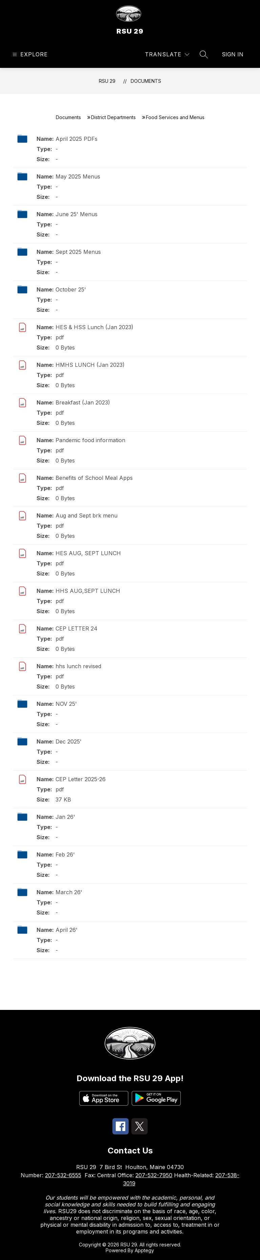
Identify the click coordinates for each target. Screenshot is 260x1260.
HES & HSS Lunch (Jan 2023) (94, 327)
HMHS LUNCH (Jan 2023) (90, 364)
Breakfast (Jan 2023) (83, 402)
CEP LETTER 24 (77, 628)
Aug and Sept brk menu (86, 515)
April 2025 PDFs (77, 138)
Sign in (232, 54)
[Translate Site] (167, 54)
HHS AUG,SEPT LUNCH (88, 590)
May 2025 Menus (78, 176)
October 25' (71, 289)
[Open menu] (29, 54)
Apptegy (144, 1250)
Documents (146, 81)
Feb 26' (65, 854)
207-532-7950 (153, 1175)
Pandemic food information (90, 440)
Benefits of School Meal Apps (94, 477)
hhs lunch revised (78, 666)
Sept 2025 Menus (78, 251)
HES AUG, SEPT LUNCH (88, 553)
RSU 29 (107, 81)
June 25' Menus (77, 214)
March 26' (69, 892)
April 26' (67, 929)
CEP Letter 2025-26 (81, 779)
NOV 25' (66, 703)
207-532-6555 (63, 1175)
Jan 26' (65, 816)
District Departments (113, 117)
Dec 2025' (69, 741)
